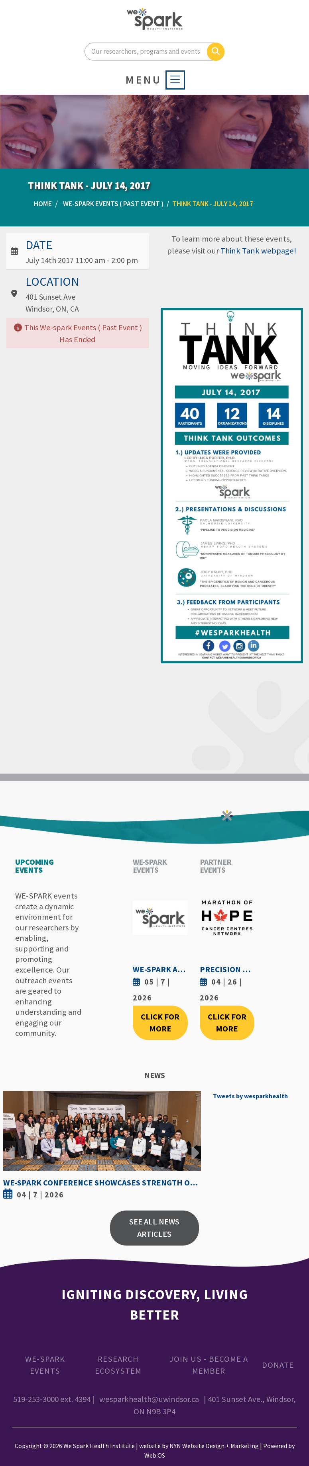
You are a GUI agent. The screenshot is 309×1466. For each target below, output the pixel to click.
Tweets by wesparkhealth (250, 1096)
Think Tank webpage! (258, 251)
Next (193, 1147)
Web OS (154, 1455)
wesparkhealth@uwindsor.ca (149, 1399)
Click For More (160, 1023)
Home (43, 203)
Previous (11, 1147)
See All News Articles (154, 1227)
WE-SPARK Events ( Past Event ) (113, 203)
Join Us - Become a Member (208, 1365)
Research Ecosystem (118, 1365)
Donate (278, 1365)
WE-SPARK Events (45, 1365)
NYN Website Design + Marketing (214, 1446)
